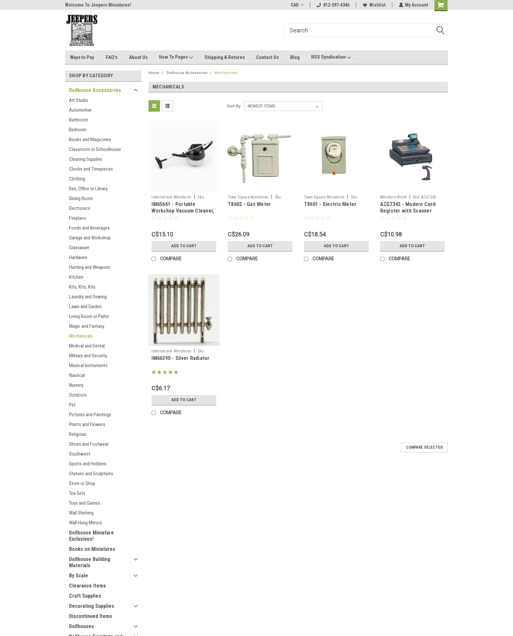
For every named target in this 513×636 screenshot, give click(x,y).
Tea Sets (77, 493)
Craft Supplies (85, 596)
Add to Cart (184, 246)
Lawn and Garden (85, 306)
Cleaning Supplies (85, 159)
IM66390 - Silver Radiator (180, 358)
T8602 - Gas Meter (249, 204)
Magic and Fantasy (86, 326)
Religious (77, 434)
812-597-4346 (332, 5)
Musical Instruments (88, 365)
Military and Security (88, 356)
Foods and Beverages (89, 228)
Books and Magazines (90, 139)
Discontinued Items (90, 616)
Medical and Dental (87, 346)
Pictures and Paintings (90, 415)
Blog (295, 57)
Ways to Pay (82, 57)
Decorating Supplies (91, 606)
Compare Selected (424, 447)
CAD (297, 5)
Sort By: (234, 105)
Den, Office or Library (88, 189)
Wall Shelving (81, 513)
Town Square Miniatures (248, 197)
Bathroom (78, 120)
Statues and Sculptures (91, 474)
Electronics (79, 208)
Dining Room (81, 198)
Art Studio (78, 100)
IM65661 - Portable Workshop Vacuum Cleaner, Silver (182, 210)
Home (154, 73)
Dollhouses (81, 626)
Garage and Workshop (90, 238)
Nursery (76, 385)
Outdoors (78, 395)
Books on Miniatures (92, 549)
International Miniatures (171, 197)
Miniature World (393, 197)
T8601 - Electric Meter (330, 204)
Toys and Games (84, 503)
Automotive (80, 110)
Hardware (78, 257)
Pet (72, 405)
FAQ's (111, 57)
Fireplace (77, 218)
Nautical (77, 375)
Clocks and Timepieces (91, 169)
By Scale (78, 575)
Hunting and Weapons (89, 267)
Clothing (77, 179)
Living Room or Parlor (89, 316)
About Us (138, 57)
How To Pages (176, 57)
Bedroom (77, 130)
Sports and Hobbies (87, 464)
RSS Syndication (331, 57)
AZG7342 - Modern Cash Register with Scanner (408, 207)
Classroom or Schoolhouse (95, 149)
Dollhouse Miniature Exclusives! (91, 536)
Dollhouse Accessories (95, 90)
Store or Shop (82, 483)
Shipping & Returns (224, 57)
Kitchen (76, 277)
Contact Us (267, 57)
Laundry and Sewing (88, 297)
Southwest (79, 454)
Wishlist (374, 5)
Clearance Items (87, 586)
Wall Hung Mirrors (85, 523)
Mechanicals (81, 336)
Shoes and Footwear (89, 444)
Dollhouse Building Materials (89, 562)
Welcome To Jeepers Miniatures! (98, 5)
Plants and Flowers (87, 424)
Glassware (79, 248)
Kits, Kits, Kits (82, 287)
